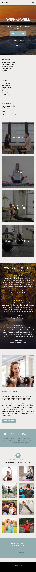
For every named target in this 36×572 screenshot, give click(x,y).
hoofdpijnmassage (7, 66)
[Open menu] (33, 2)
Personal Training (18, 40)
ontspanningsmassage (8, 62)
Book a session (9, 421)
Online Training (18, 33)
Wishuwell (5, 2)
